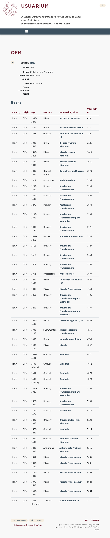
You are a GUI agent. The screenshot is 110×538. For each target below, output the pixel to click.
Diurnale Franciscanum (71, 236)
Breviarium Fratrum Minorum (69, 421)
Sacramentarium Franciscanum (68, 331)
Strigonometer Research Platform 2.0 (28, 526)
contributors (19, 520)
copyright (36, 520)
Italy (32, 62)
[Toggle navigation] (25, 31)
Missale (63, 345)
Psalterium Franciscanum (66, 206)
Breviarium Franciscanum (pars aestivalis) (69, 311)
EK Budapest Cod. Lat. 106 (70, 281)
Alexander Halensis (69, 500)
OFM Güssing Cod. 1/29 (70, 320)
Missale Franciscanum (70, 288)
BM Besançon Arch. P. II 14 (71, 135)
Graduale (64, 354)
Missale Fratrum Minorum (67, 154)
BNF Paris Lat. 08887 (69, 118)
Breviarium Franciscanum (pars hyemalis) (69, 217)
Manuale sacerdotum (70, 339)
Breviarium (65, 410)
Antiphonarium (67, 180)
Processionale (66, 273)
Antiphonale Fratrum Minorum (70, 449)
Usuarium (35, 6)
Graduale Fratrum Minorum (68, 440)
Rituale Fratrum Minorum (67, 144)
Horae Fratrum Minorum (71, 170)
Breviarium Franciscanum (66, 188)
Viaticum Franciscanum (71, 127)
